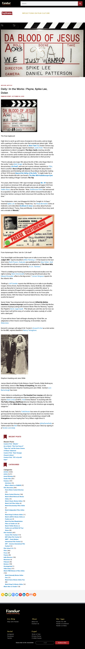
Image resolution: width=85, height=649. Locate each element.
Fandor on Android (62, 623)
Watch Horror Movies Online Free (15, 580)
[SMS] (9, 594)
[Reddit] (27, 594)
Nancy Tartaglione (30, 330)
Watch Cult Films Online (12, 503)
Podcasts (6, 562)
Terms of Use (36, 634)
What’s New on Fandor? (10, 586)
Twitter (9, 638)
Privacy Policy (36, 636)
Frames (6, 555)
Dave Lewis (11, 400)
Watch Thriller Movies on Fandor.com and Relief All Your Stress (14, 528)
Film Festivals (8, 532)
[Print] (34, 594)
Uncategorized (8, 566)
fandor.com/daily (9, 428)
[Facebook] (13, 594)
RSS (15, 426)
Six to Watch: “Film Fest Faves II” (13, 446)
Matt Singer (18, 164)
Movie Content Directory (12, 494)
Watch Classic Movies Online (13, 501)
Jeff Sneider (13, 283)
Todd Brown (25, 411)
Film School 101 (8, 548)
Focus (5, 553)
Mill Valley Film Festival (12, 537)
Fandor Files (7, 478)
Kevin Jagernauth (16, 309)
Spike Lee (11, 204)
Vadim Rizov (5, 189)
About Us (35, 621)
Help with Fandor (13, 621)
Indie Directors (8, 557)
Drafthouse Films (36, 189)
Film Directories (8, 487)
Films (5, 550)
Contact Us (35, 623)
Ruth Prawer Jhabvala (17, 262)
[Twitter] (16, 594)
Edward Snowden (7, 276)
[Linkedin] (24, 594)
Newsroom (7, 559)
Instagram (10, 634)
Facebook (10, 636)
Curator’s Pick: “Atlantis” (11, 444)
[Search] (80, 3)
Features (6, 481)
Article (10, 85)
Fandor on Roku (61, 625)
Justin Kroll (38, 148)
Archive (4, 85)
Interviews (8, 483)
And (51, 262)
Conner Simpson (38, 276)
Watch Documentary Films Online (15, 505)
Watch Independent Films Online (14, 510)
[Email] (6, 594)
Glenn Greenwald (17, 274)
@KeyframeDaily (46, 423)
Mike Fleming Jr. (30, 260)
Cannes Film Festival (11, 535)
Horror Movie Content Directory (14, 490)
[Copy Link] (2, 594)
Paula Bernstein (42, 204)
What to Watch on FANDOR (13, 485)
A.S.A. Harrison (34, 266)
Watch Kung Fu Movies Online (14, 514)
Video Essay (7, 568)
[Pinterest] (20, 594)
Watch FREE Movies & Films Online (14, 571)
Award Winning (8, 476)
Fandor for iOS (61, 621)
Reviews (6, 564)
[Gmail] (31, 594)
